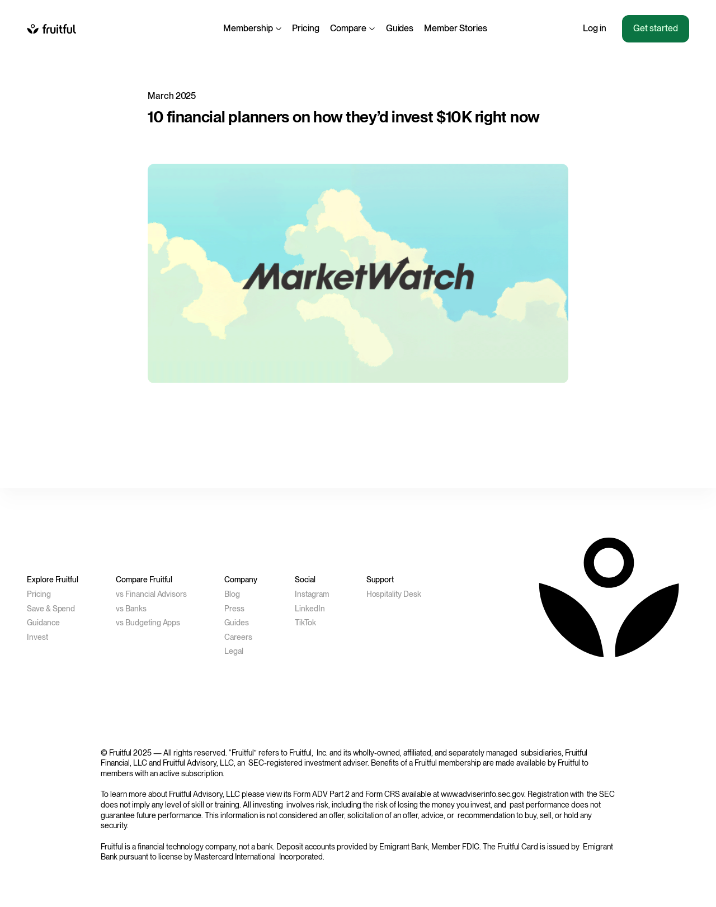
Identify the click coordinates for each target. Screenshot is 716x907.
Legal (233, 651)
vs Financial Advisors (151, 594)
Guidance (43, 622)
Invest (37, 637)
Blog (232, 594)
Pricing (305, 28)
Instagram (312, 594)
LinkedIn (310, 608)
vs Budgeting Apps (148, 622)
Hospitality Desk (393, 594)
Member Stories (455, 28)
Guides (400, 28)
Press (234, 608)
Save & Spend (51, 608)
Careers (238, 637)
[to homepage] (51, 28)
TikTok (305, 622)
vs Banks (131, 608)
